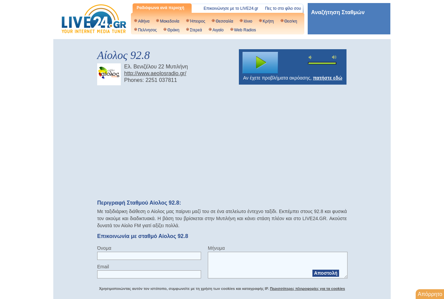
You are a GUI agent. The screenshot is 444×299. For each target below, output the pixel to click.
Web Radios (245, 30)
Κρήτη (268, 21)
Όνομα (104, 248)
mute (311, 57)
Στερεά (196, 30)
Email (103, 266)
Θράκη (173, 30)
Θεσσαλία (224, 21)
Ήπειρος (197, 21)
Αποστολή (325, 273)
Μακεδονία (169, 21)
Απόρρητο (430, 294)
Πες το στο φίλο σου (283, 8)
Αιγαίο (218, 30)
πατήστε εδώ (327, 78)
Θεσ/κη (290, 21)
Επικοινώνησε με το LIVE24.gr (231, 8)
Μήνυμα (216, 248)
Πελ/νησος (147, 30)
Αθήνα (143, 21)
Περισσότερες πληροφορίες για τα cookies (307, 289)
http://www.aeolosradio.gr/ (155, 73)
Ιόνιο (248, 21)
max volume (334, 57)
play (260, 62)
